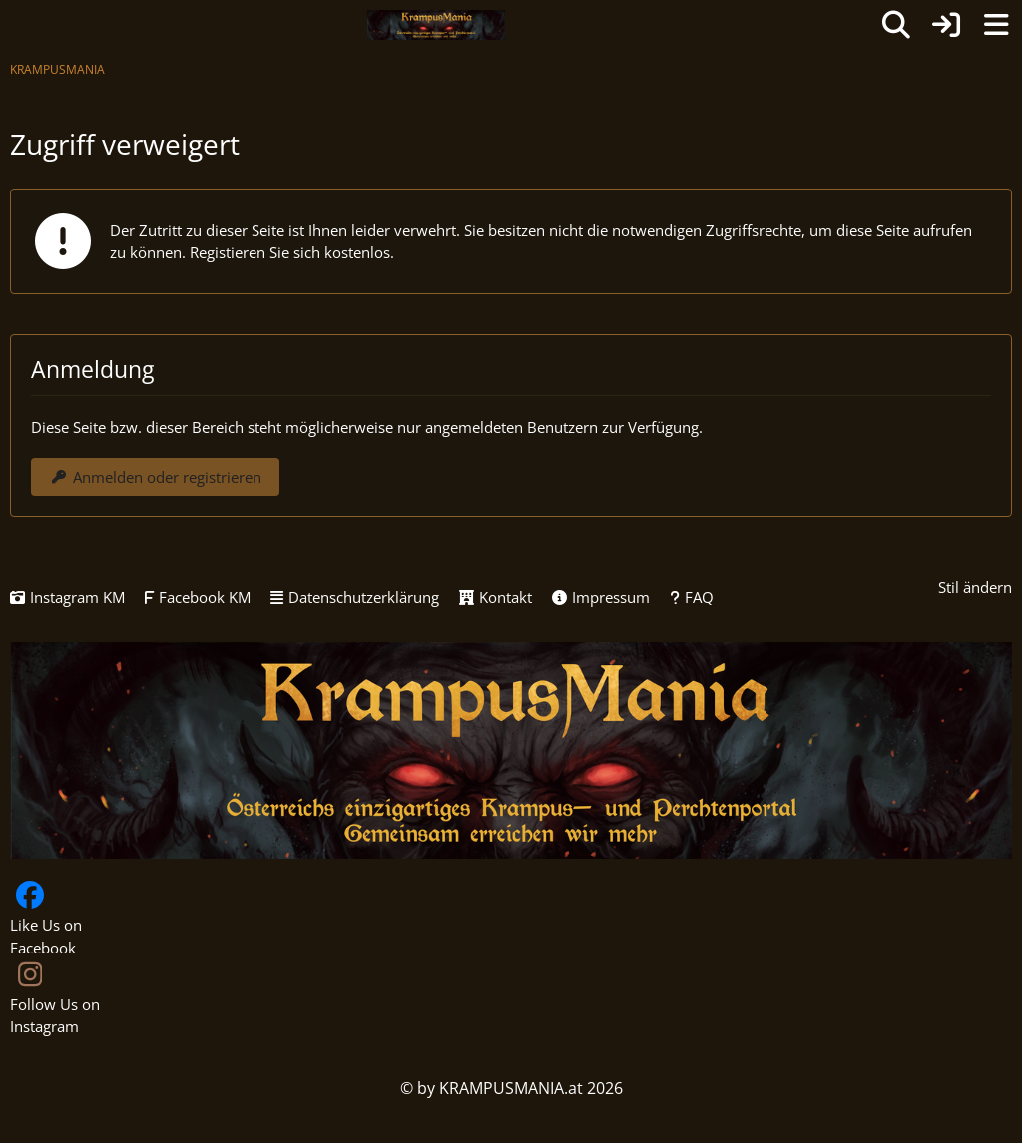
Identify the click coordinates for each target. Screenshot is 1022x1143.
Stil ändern (975, 587)
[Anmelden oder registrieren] (946, 25)
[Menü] (996, 25)
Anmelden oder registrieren (155, 477)
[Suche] (896, 25)
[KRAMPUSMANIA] (435, 25)
